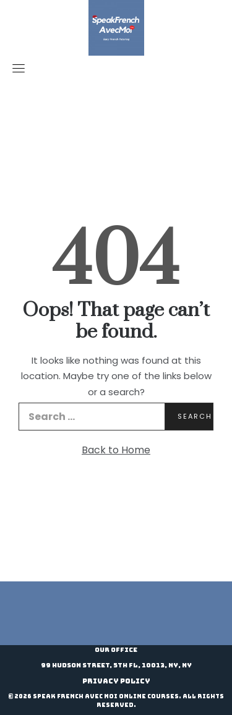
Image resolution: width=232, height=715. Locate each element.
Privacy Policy (116, 681)
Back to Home (116, 450)
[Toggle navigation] (18, 68)
